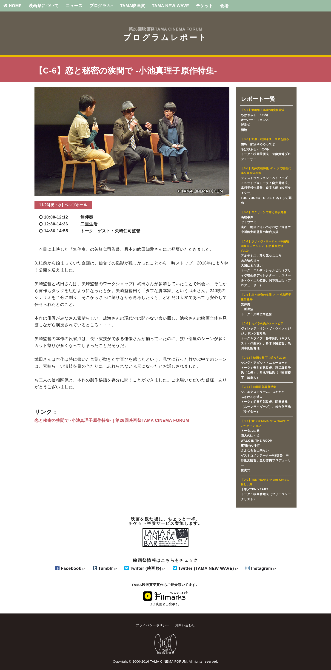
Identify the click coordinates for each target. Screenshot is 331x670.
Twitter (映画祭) (144, 568)
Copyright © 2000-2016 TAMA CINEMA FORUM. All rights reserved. (165, 661)
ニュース (74, 5)
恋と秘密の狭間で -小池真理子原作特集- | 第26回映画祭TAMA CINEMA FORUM (111, 420)
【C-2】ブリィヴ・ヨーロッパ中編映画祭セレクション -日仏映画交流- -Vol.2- (265, 246)
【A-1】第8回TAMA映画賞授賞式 (263, 110)
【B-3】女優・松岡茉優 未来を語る (265, 139)
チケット (204, 5)
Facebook (70, 568)
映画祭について (44, 5)
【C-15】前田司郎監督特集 (258, 387)
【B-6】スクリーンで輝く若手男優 (263, 212)
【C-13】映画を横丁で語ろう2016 (263, 357)
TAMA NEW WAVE (170, 5)
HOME (12, 5)
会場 (224, 5)
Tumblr (105, 568)
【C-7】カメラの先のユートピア (262, 323)
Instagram (260, 568)
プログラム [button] (101, 5)
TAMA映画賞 (132, 5)
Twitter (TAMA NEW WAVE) (205, 568)
